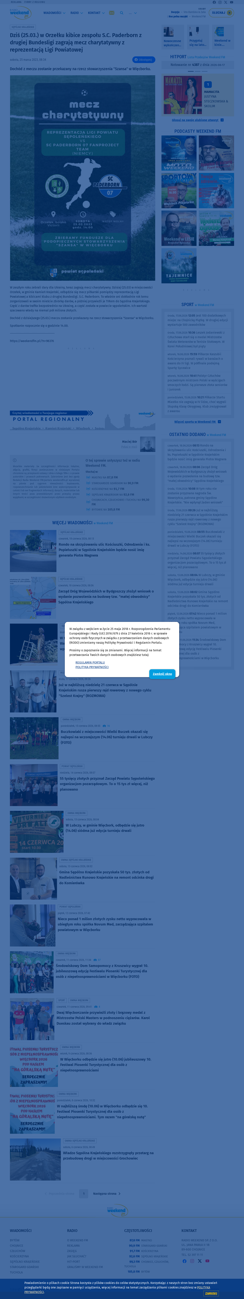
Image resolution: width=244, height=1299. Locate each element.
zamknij (211, 1293)
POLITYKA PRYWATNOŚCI (92, 667)
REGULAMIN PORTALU (90, 662)
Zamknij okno (162, 674)
